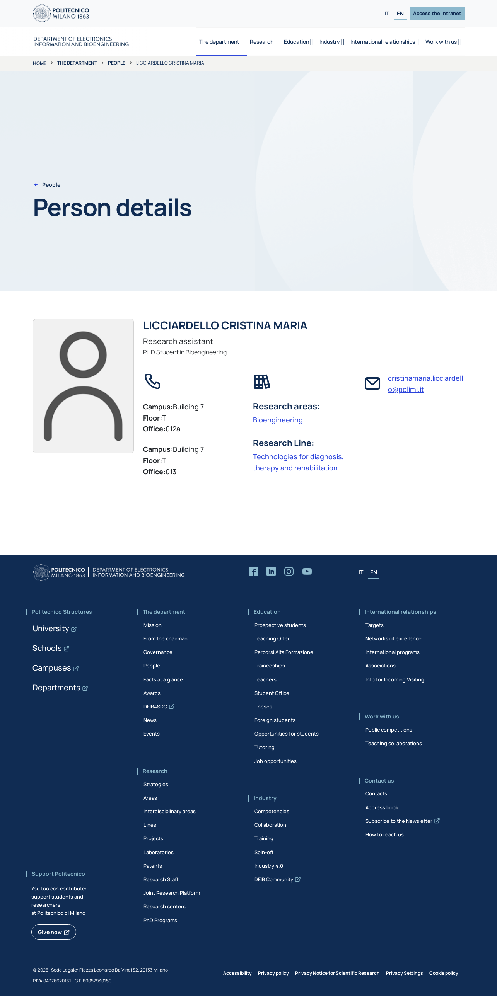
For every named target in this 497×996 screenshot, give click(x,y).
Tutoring (264, 747)
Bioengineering (278, 419)
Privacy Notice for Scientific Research (337, 973)
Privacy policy (273, 973)
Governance (157, 652)
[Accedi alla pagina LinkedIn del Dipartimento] (271, 571)
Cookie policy (443, 973)
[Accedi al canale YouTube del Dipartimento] (307, 571)
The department (77, 63)
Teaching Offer (272, 638)
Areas (150, 797)
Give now (50, 932)
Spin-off (263, 852)
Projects (153, 838)
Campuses (51, 667)
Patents (152, 865)
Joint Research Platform (171, 892)
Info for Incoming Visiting (394, 679)
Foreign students (274, 720)
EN (400, 13)
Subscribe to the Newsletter (398, 820)
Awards (152, 693)
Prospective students (280, 624)
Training (263, 838)
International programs (392, 652)
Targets (374, 624)
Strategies (155, 784)
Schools (47, 648)
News (150, 720)
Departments (56, 687)
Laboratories (158, 852)
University (50, 628)
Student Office (271, 693)
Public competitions (388, 729)
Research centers (164, 906)
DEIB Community (273, 879)
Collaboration (270, 824)
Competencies (271, 811)
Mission (152, 624)
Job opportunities (275, 761)
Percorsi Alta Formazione (283, 652)
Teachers (265, 679)
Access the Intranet (437, 13)
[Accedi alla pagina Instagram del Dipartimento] (289, 571)
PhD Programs (160, 920)
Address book (381, 807)
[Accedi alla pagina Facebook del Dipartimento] (253, 571)
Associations (380, 665)
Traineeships (269, 665)
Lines (149, 824)
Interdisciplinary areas (169, 811)
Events (151, 733)
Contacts (376, 793)
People (116, 63)
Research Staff (160, 879)
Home (39, 63)
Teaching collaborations (393, 743)
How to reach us (384, 834)
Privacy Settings (404, 973)
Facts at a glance (163, 679)
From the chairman (165, 638)
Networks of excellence (393, 638)
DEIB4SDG (155, 706)
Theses (263, 706)
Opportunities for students (286, 733)
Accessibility (237, 973)
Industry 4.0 (268, 865)
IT (386, 13)
